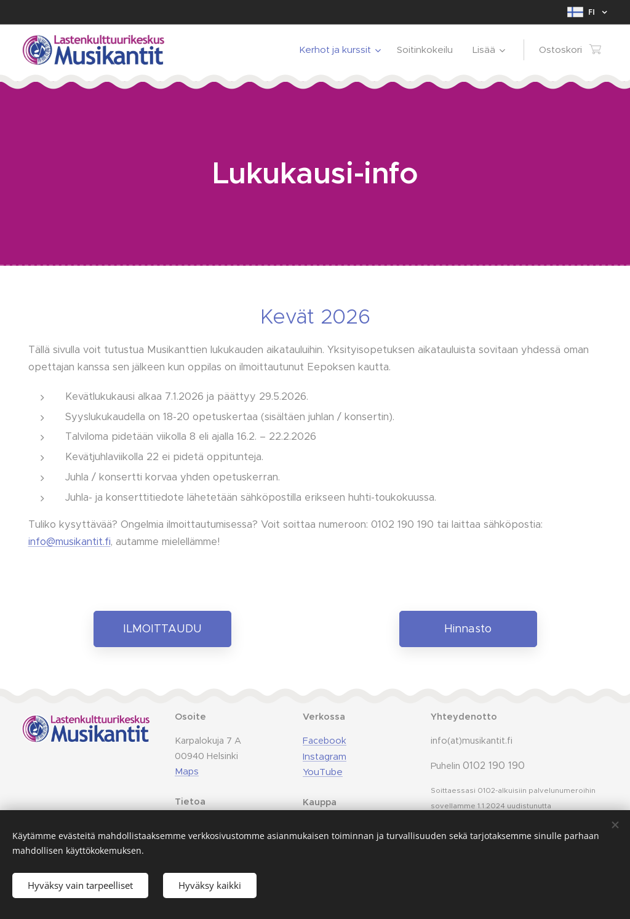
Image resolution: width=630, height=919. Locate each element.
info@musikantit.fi (69, 541)
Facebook (324, 740)
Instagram (324, 756)
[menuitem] (341, 49)
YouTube (323, 772)
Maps (187, 772)
